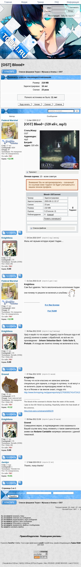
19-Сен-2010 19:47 (34, 238)
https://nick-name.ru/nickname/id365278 (38, 411)
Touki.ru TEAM (76, 543)
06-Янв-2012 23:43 (34, 331)
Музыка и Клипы (49, 72)
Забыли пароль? (68, 16)
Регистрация (54, 16)
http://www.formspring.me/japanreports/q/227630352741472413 (52, 392)
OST (61, 72)
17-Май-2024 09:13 (34, 462)
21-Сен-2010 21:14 (34, 281)
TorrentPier (11, 543)
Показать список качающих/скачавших (29, 77)
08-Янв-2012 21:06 (34, 419)
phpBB (41, 543)
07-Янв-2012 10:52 (34, 374)
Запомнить (73, 7)
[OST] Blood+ (13, 65)
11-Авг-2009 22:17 (33, 120)
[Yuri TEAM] (52, 311)
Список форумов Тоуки (29, 72)
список (50, 214)
